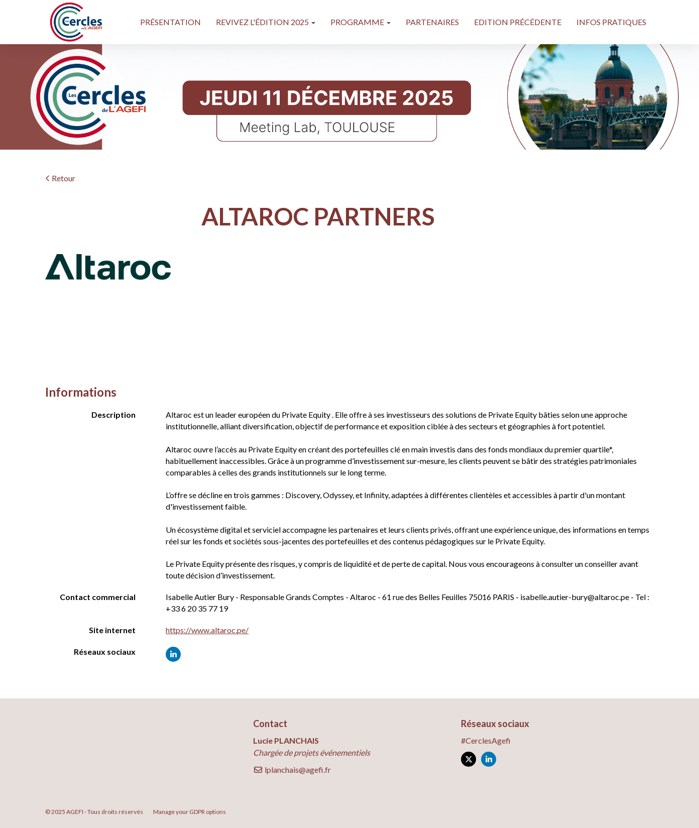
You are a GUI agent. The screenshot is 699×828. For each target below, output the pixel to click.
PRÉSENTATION (170, 22)
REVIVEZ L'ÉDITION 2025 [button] (265, 22)
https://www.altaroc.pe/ (207, 630)
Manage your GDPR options (189, 811)
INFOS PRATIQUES (611, 22)
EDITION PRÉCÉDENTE (517, 22)
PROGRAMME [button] (360, 22)
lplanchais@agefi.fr (292, 769)
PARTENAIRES (432, 22)
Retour (60, 178)
